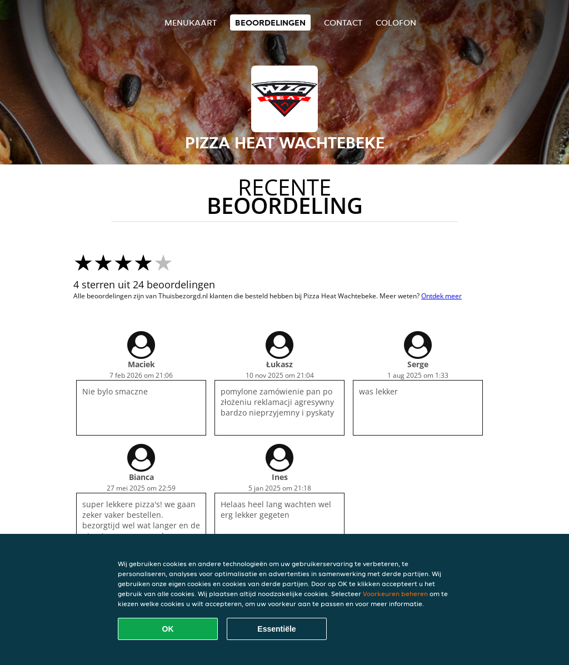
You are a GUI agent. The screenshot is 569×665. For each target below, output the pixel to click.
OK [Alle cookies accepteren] (168, 628)
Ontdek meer (441, 296)
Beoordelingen (270, 22)
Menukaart (190, 22)
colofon (396, 22)
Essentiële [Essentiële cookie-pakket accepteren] (276, 628)
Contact (343, 22)
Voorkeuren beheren (395, 593)
